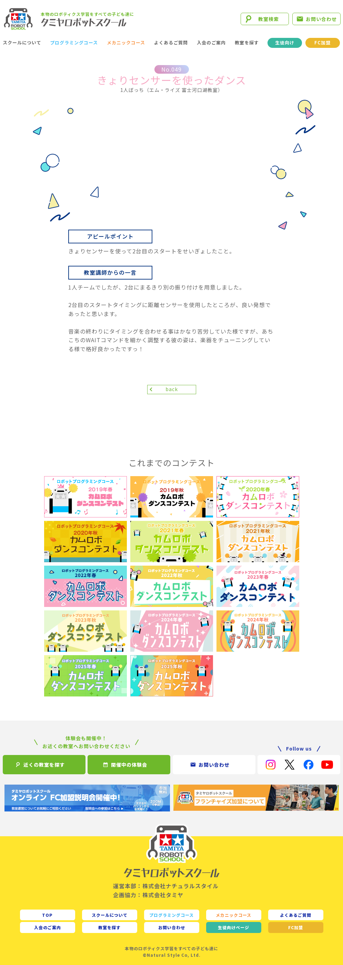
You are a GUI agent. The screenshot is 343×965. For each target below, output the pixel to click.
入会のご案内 (211, 42)
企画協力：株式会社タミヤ (148, 895)
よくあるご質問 (171, 42)
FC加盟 (322, 42)
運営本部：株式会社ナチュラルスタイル (166, 886)
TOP (47, 915)
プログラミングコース (74, 42)
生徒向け (284, 42)
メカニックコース (126, 42)
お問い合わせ (321, 18)
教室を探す (247, 42)
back (171, 389)
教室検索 (268, 18)
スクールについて (22, 42)
